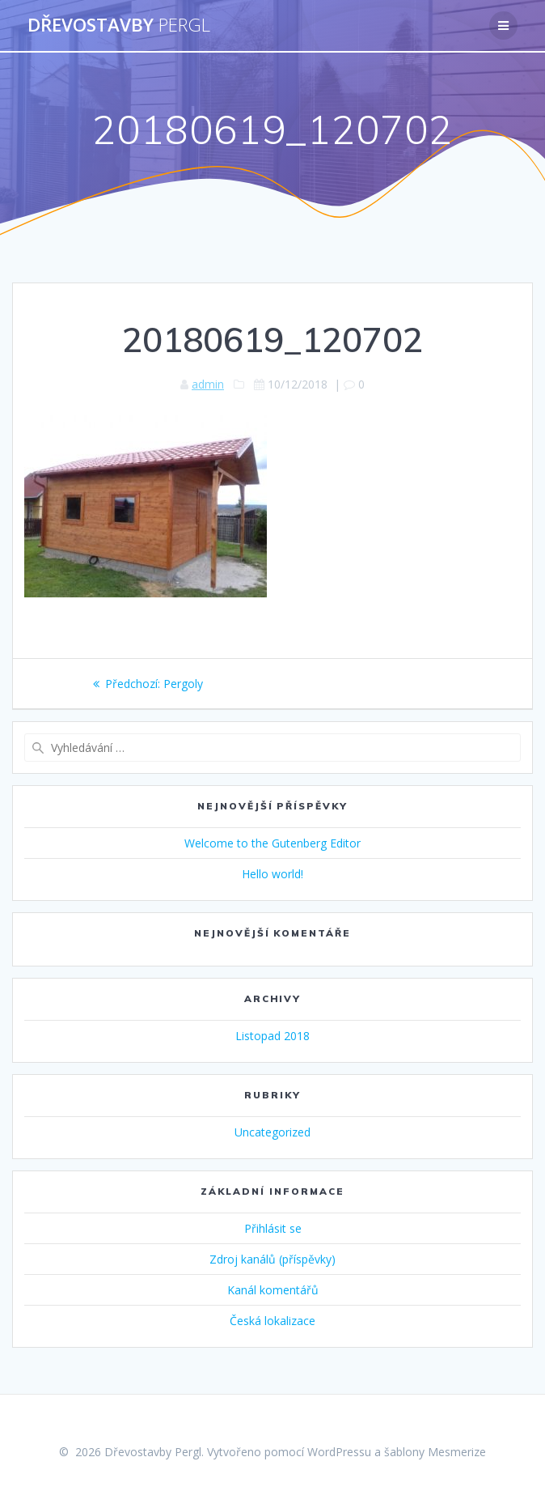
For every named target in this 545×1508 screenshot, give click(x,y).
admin (208, 384)
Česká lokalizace (272, 1320)
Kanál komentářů (273, 1290)
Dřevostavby (118, 25)
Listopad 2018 (272, 1035)
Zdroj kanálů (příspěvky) (272, 1259)
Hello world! (272, 873)
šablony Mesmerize (435, 1451)
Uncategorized (272, 1132)
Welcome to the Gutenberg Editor (272, 843)
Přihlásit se (273, 1228)
